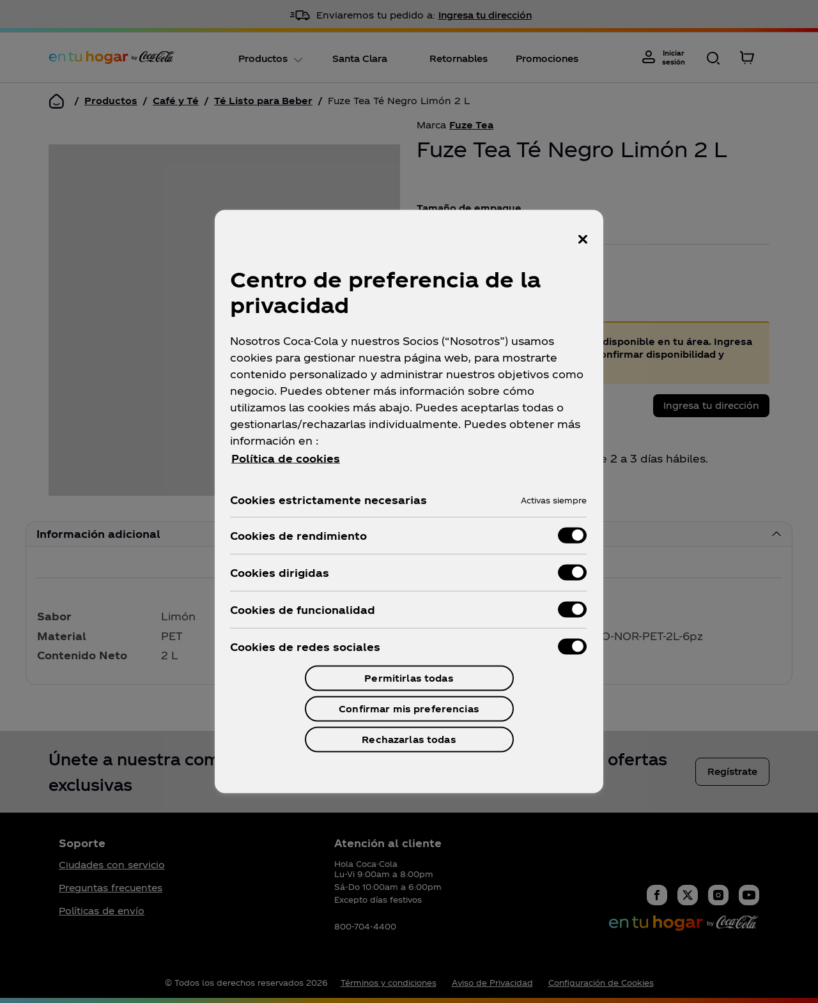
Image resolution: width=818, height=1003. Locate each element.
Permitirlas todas (408, 678)
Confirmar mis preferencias (409, 708)
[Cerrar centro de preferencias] (583, 240)
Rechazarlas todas (409, 739)
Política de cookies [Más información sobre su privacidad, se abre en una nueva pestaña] (285, 458)
